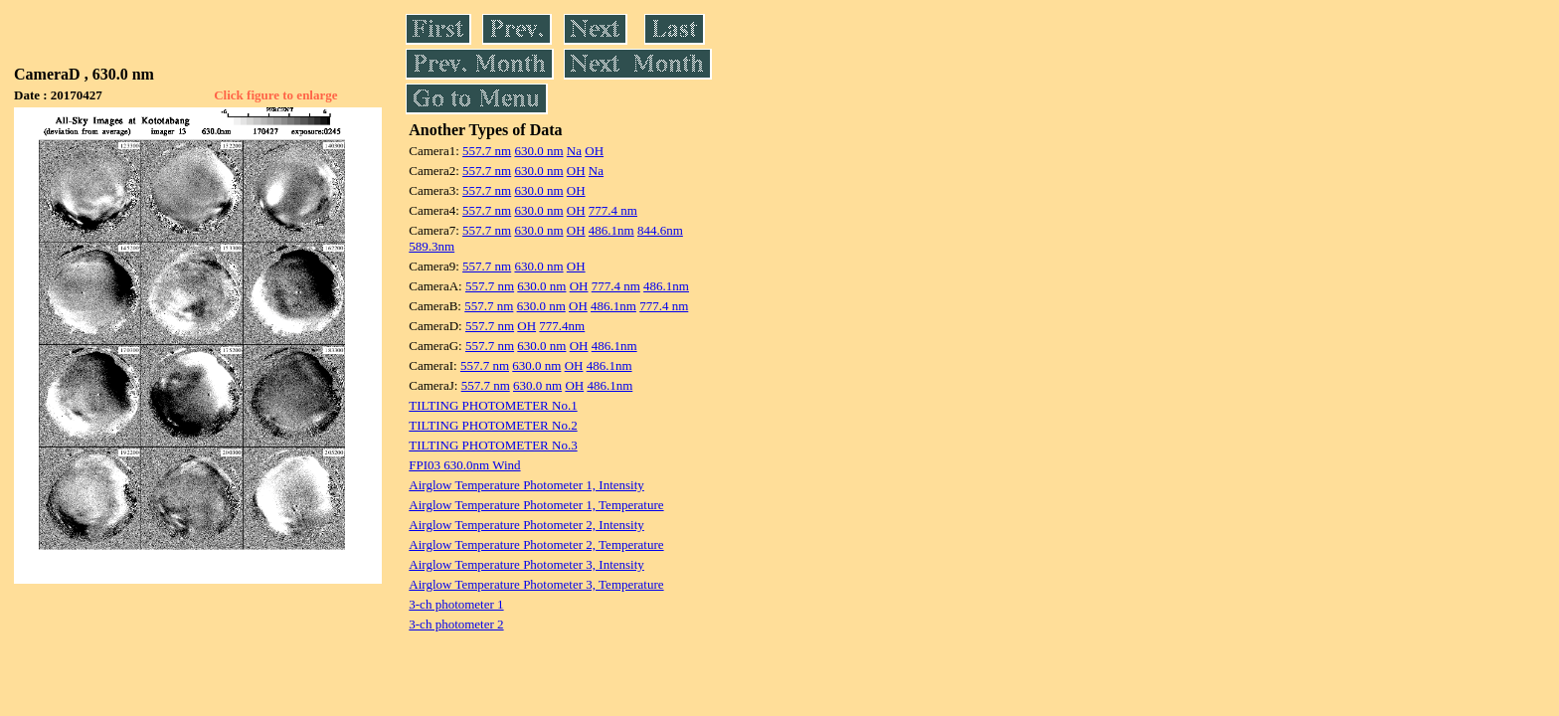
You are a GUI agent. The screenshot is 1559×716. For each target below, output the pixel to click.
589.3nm (431, 246)
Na (574, 150)
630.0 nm (538, 150)
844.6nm (660, 230)
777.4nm (562, 325)
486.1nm (611, 230)
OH (594, 150)
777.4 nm (613, 210)
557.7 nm (486, 150)
